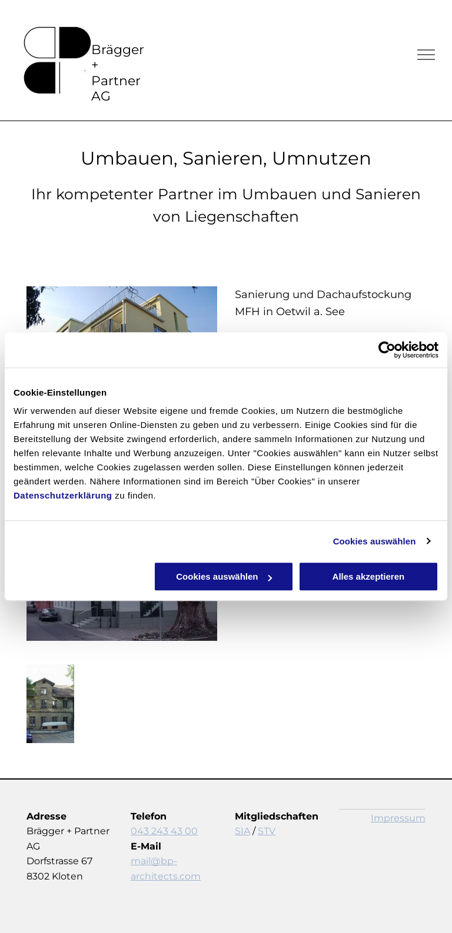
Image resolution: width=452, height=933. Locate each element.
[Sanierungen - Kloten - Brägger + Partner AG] (50, 703)
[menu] (426, 54)
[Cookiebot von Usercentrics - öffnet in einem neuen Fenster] (386, 350)
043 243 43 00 (164, 831)
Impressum (398, 818)
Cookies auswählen (374, 541)
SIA (242, 831)
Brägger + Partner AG (117, 73)
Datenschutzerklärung (63, 495)
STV (266, 831)
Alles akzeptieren (369, 576)
